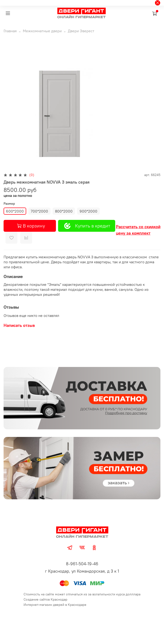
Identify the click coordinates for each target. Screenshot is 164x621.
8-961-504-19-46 (82, 563)
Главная (10, 30)
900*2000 (88, 211)
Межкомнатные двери (42, 30)
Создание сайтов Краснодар (45, 599)
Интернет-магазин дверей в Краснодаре (55, 604)
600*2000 (15, 211)
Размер (9, 204)
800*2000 (64, 211)
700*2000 (39, 211)
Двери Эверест (81, 30)
